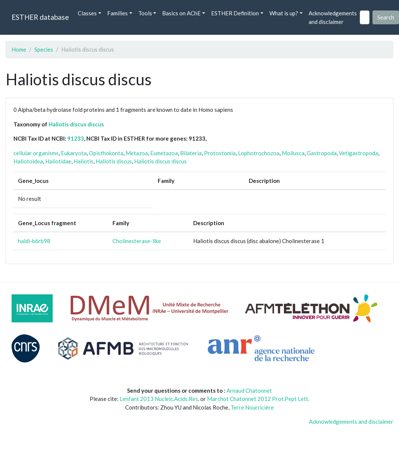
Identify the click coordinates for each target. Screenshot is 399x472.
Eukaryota (74, 153)
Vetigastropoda (358, 153)
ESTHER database (40, 17)
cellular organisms (36, 153)
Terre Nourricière (252, 407)
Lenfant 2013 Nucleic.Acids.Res (159, 398)
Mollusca (293, 153)
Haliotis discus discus (76, 124)
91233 (75, 138)
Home (19, 49)
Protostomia (220, 153)
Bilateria (191, 153)
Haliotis (83, 161)
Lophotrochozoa (258, 153)
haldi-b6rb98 (34, 240)
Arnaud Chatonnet (249, 390)
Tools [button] (145, 13)
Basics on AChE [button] (181, 13)
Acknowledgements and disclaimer (333, 17)
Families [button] (117, 13)
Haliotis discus (114, 161)
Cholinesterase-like (136, 240)
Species (43, 49)
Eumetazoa (164, 153)
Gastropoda (322, 153)
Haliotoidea (28, 161)
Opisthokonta (106, 153)
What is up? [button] (283, 13)
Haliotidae (58, 161)
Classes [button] (87, 13)
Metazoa (137, 153)
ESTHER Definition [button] (235, 13)
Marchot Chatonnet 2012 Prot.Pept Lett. (258, 398)
